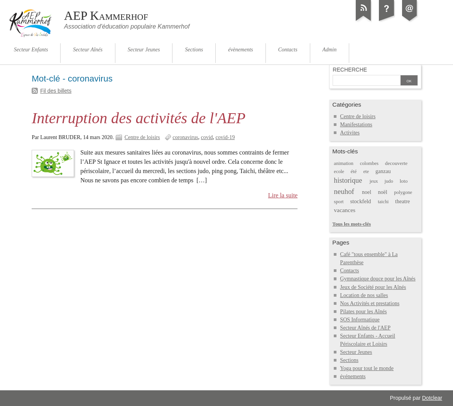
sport (338, 201)
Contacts (349, 270)
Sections (349, 360)
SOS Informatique (359, 320)
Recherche (350, 69)
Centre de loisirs (142, 137)
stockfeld (360, 201)
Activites (350, 133)
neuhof (344, 191)
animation (343, 163)
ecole (339, 171)
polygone (403, 192)
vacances (344, 210)
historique (348, 180)
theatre (402, 201)
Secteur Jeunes (356, 352)
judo (388, 181)
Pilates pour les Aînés (363, 311)
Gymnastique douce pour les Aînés (377, 279)
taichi (383, 201)
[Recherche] (366, 81)
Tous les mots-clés (351, 224)
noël (382, 192)
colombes (369, 163)
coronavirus (185, 137)
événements (352, 376)
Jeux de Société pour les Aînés (373, 287)
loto (404, 181)
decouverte (396, 163)
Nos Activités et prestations (369, 303)
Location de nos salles (364, 295)
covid (207, 137)
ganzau (383, 171)
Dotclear (432, 398)
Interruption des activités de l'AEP (138, 118)
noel (366, 192)
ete (366, 171)
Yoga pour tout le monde (367, 368)
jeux (374, 181)
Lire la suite (283, 195)
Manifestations (356, 124)
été (354, 171)
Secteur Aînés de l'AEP (365, 328)
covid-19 (225, 137)
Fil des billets (55, 91)
